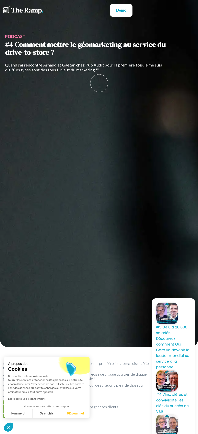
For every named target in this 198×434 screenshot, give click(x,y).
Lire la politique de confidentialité (27, 398)
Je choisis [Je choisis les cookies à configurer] (47, 413)
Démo (121, 10)
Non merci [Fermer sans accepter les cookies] (18, 413)
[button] (163, 10)
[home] (23, 10)
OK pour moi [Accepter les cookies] (75, 413)
